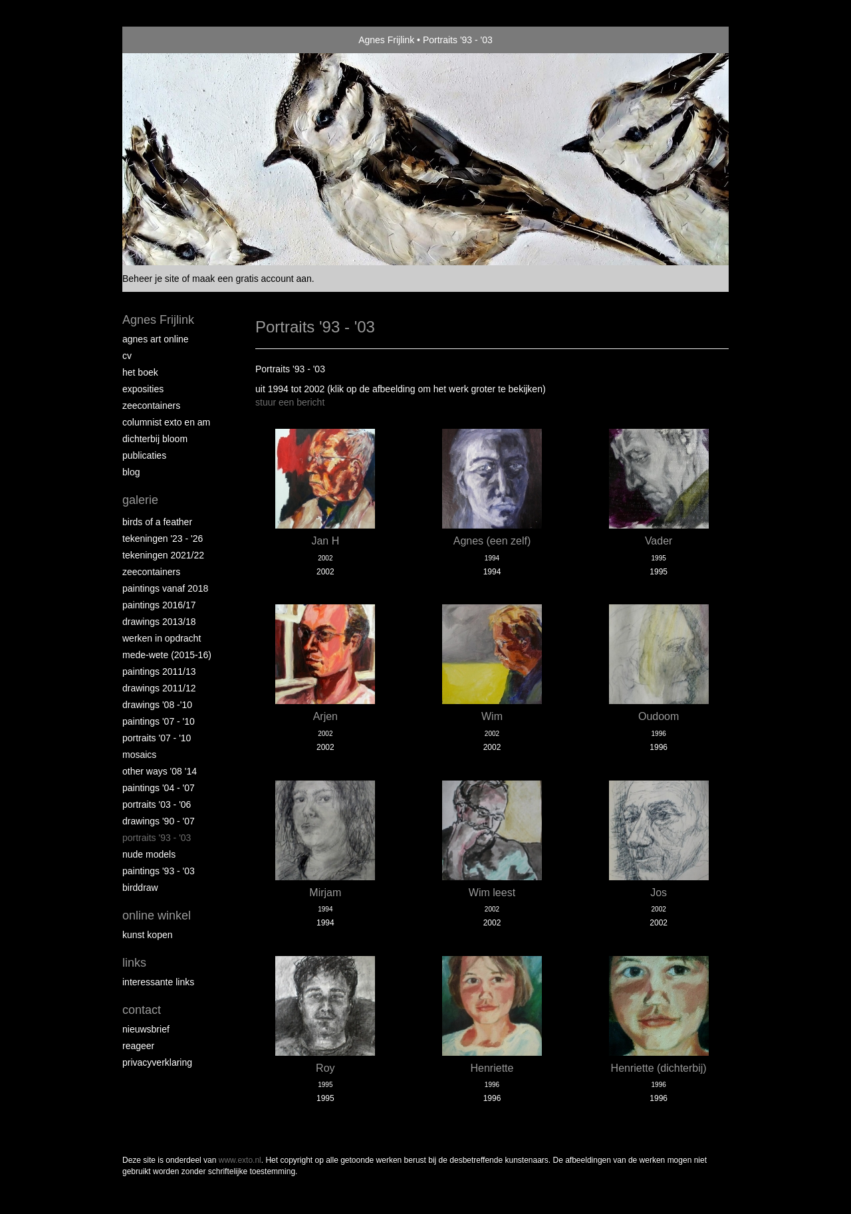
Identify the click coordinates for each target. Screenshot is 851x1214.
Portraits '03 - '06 (156, 804)
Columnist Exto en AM (166, 422)
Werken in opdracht (161, 638)
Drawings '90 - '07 (158, 821)
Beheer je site (151, 278)
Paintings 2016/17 (159, 605)
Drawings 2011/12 (159, 688)
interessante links (158, 982)
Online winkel (156, 915)
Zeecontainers (151, 405)
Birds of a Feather (157, 522)
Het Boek (140, 372)
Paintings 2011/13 (159, 671)
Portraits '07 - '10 (156, 738)
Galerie (140, 500)
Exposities (143, 389)
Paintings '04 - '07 (158, 788)
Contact (141, 1010)
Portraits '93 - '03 (156, 837)
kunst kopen (147, 934)
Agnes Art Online (155, 339)
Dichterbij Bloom (154, 438)
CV (127, 355)
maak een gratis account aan (252, 278)
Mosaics (139, 754)
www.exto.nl (240, 1160)
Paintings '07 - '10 (158, 721)
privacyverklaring (157, 1062)
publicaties (144, 455)
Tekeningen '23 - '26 (162, 538)
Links (134, 962)
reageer (138, 1045)
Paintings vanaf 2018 (165, 588)
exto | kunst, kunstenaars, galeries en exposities (159, 40)
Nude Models (149, 854)
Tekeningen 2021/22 (163, 555)
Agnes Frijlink (386, 40)
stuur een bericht (289, 402)
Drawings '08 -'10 (157, 704)
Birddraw (140, 887)
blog (131, 472)
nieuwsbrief (146, 1029)
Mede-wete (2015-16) (166, 655)
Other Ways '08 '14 (159, 771)
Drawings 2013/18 (159, 621)
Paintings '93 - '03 (158, 871)
